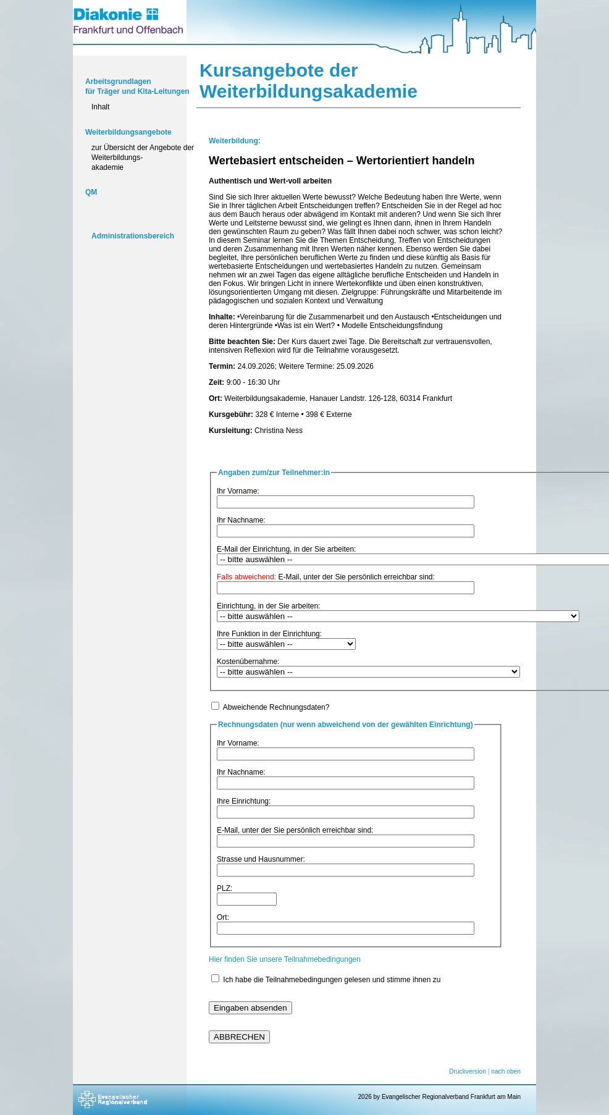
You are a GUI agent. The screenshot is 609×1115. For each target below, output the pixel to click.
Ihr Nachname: (241, 520)
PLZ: (224, 888)
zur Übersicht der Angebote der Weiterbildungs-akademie (142, 157)
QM (91, 192)
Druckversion (467, 1071)
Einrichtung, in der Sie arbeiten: (268, 606)
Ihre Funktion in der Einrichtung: (269, 633)
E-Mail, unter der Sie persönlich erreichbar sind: (326, 577)
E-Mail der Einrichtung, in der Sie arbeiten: (286, 549)
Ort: (223, 917)
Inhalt (100, 107)
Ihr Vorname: (238, 491)
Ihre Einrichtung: (244, 801)
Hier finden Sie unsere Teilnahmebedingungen (285, 959)
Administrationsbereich (132, 236)
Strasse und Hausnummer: (261, 859)
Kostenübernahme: (248, 661)
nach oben (506, 1071)
